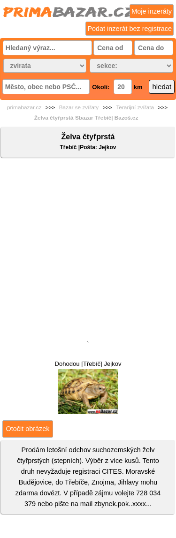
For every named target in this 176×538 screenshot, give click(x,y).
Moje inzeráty (151, 11)
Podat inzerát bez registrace (129, 28)
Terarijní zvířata (135, 107)
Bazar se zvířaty (79, 107)
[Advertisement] (88, 251)
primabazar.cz (24, 107)
